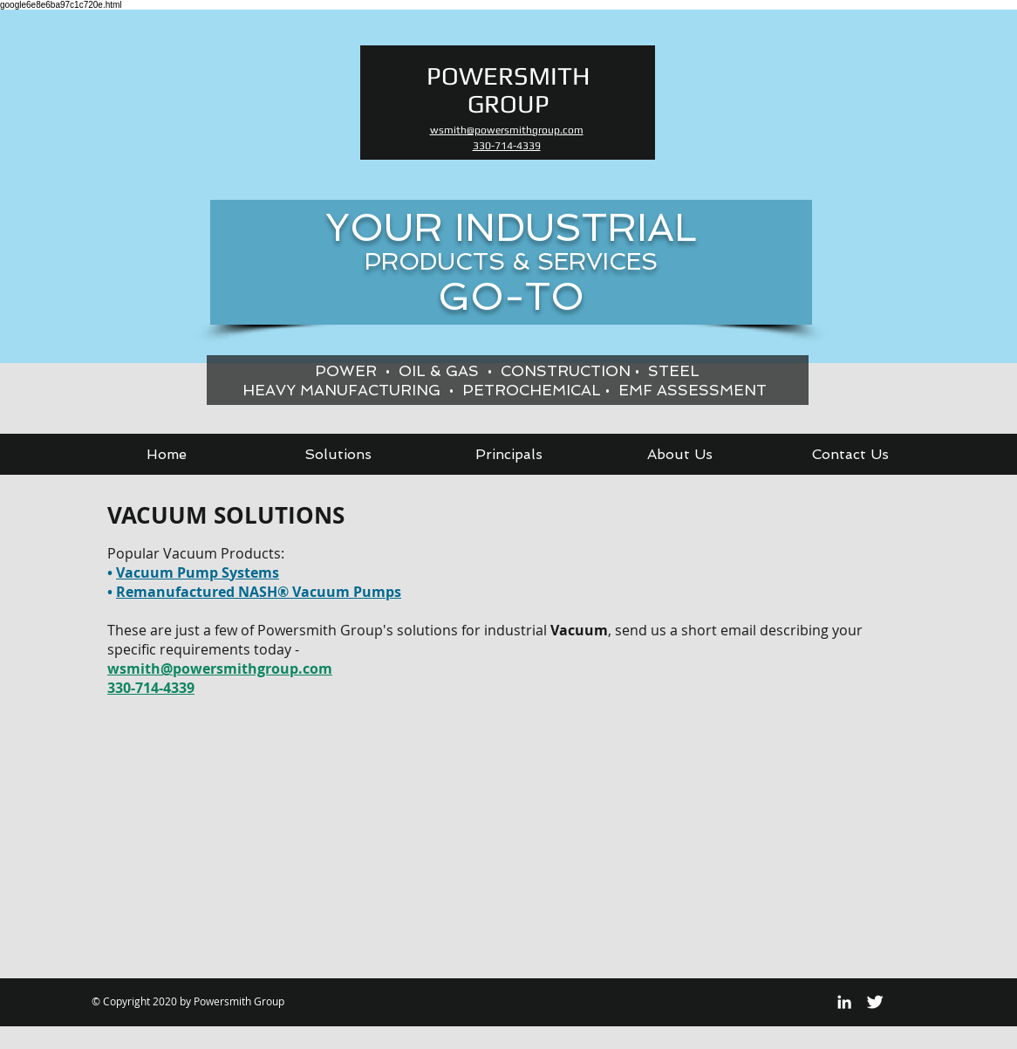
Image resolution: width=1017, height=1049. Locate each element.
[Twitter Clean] (874, 1001)
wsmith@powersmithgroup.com (219, 668)
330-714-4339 (151, 687)
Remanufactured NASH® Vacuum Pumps (258, 591)
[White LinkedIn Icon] (844, 1001)
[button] (337, 454)
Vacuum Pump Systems (197, 572)
